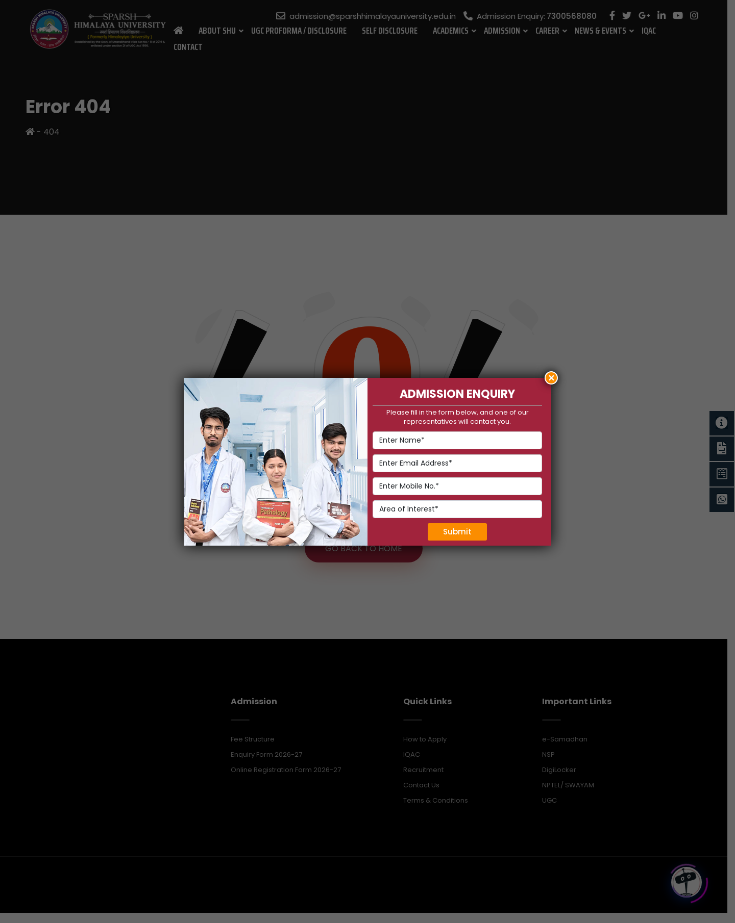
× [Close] (551, 377)
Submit (457, 531)
